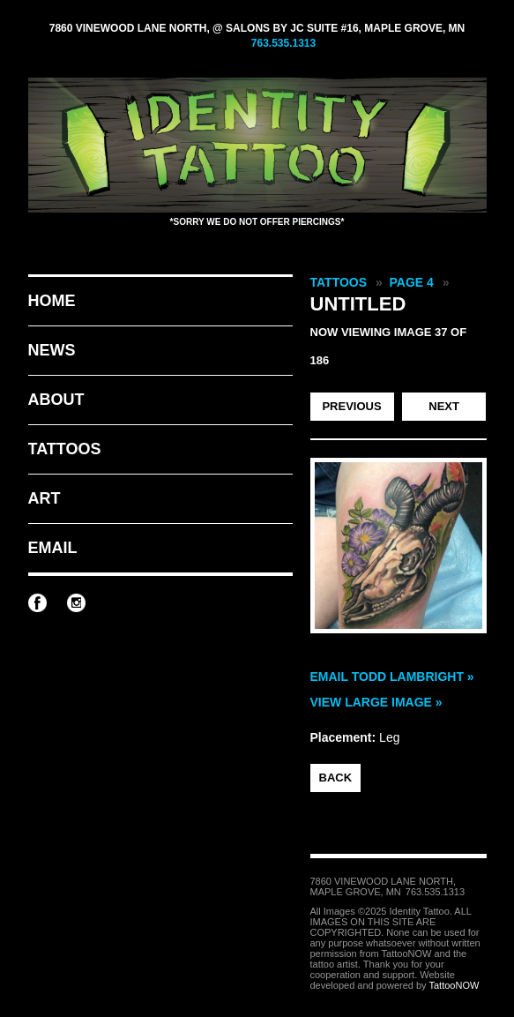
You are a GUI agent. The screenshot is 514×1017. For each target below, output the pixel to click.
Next (443, 406)
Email (53, 548)
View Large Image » (376, 702)
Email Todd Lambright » (392, 676)
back (336, 777)
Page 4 (412, 282)
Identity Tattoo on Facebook (37, 603)
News (52, 350)
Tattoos (64, 449)
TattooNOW (453, 985)
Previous (351, 406)
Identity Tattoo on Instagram (76, 603)
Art (44, 498)
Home (52, 301)
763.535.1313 (283, 43)
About (56, 399)
